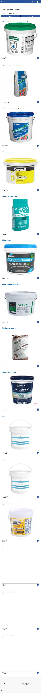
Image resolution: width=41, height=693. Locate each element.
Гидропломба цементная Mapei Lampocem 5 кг (11, 65)
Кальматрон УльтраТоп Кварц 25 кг (9, 328)
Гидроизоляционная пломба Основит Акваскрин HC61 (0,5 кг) (15, 21)
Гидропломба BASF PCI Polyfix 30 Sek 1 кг (10, 504)
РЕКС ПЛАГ (4, 416)
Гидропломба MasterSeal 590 (8, 635)
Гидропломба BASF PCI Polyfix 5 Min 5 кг (10, 591)
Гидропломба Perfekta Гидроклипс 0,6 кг (10, 284)
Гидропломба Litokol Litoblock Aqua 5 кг (10, 196)
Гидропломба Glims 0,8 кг (7, 240)
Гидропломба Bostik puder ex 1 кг (9, 372)
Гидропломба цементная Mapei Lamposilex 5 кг (12, 108)
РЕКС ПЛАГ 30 (4, 460)
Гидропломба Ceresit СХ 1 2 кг (8, 152)
